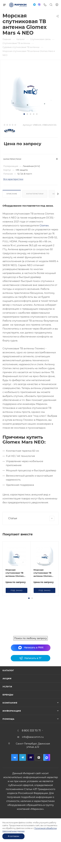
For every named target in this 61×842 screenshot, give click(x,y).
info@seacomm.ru (33, 737)
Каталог (8, 670)
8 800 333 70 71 (31, 731)
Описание (11, 194)
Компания (10, 703)
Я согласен (13, 836)
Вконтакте (14, 757)
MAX (46, 757)
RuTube (30, 757)
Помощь (8, 719)
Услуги (7, 687)
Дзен (38, 757)
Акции (7, 679)
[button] (24, 114)
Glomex (44, 225)
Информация (12, 711)
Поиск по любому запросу (30, 638)
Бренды (8, 695)
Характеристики (34, 194)
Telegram (22, 757)
